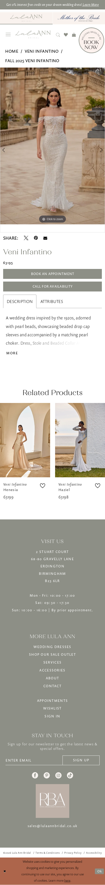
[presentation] (25, 440)
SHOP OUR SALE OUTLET (52, 654)
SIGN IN (52, 716)
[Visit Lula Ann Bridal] (26, 18)
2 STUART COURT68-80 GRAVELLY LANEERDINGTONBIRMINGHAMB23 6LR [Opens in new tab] (52, 566)
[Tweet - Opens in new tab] (26, 238)
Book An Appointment (52, 273)
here (67, 880)
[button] (8, 34)
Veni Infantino (42, 51)
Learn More (90, 4)
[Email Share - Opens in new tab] (45, 238)
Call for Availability (53, 286)
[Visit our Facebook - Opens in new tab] (35, 775)
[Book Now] (91, 40)
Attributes (51, 301)
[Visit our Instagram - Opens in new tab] (58, 775)
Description (20, 301)
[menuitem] (26, 18)
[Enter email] (34, 760)
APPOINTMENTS (52, 700)
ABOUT (52, 678)
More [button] (12, 353)
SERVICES (52, 662)
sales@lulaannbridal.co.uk (53, 826)
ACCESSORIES (52, 670)
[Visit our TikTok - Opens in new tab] (70, 775)
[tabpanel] (52, 146)
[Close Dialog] (5, 871)
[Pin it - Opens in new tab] (36, 238)
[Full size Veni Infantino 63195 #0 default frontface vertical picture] (52, 146)
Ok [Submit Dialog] (99, 871)
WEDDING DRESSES (52, 646)
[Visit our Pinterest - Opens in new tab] (47, 775)
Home (11, 51)
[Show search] (58, 35)
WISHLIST (52, 708)
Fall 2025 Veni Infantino (32, 60)
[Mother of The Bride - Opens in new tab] (79, 18)
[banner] (33, 34)
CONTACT (52, 686)
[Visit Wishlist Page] (66, 35)
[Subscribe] (81, 760)
